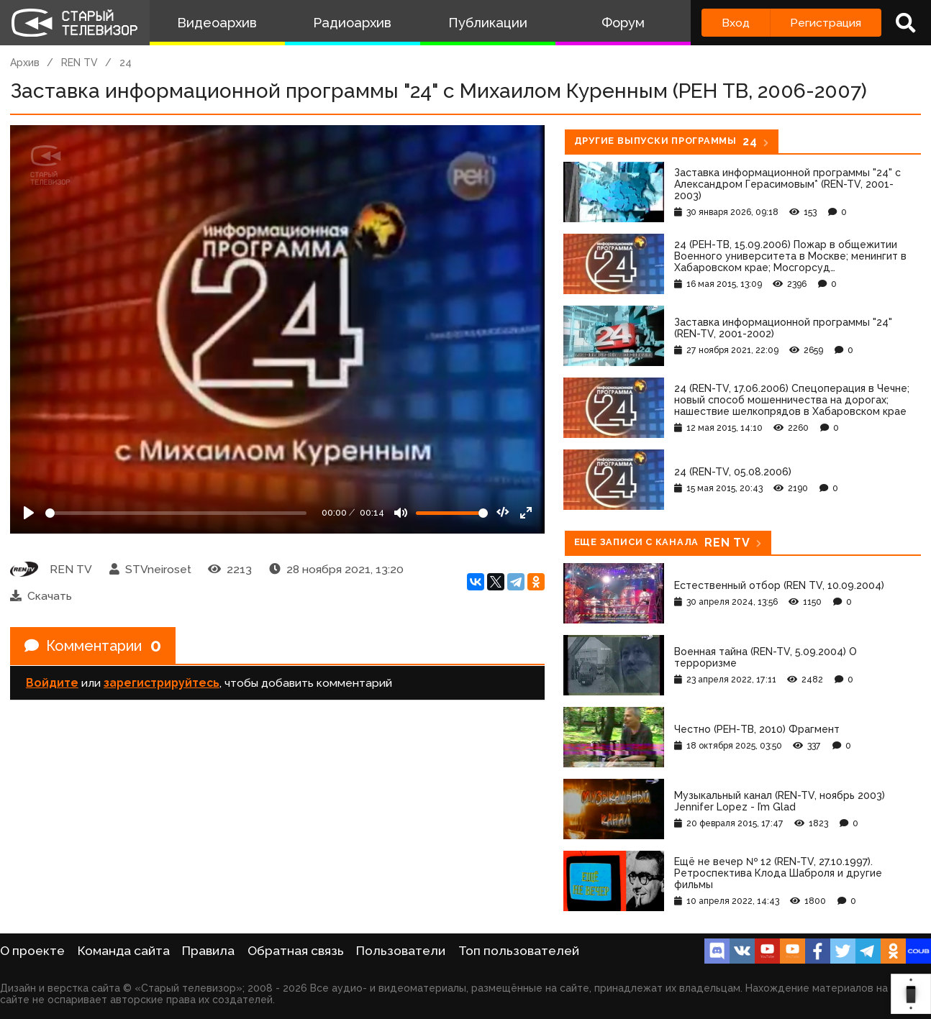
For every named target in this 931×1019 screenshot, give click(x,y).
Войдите (52, 683)
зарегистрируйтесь (161, 683)
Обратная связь (295, 950)
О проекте (32, 950)
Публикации (487, 22)
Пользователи (400, 950)
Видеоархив (217, 22)
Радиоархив (352, 22)
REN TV (79, 62)
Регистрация (825, 22)
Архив (25, 62)
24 (125, 62)
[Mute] (400, 512)
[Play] (28, 512)
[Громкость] (452, 513)
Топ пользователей (518, 950)
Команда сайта (124, 950)
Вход (736, 22)
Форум (623, 22)
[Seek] (175, 513)
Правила (208, 950)
